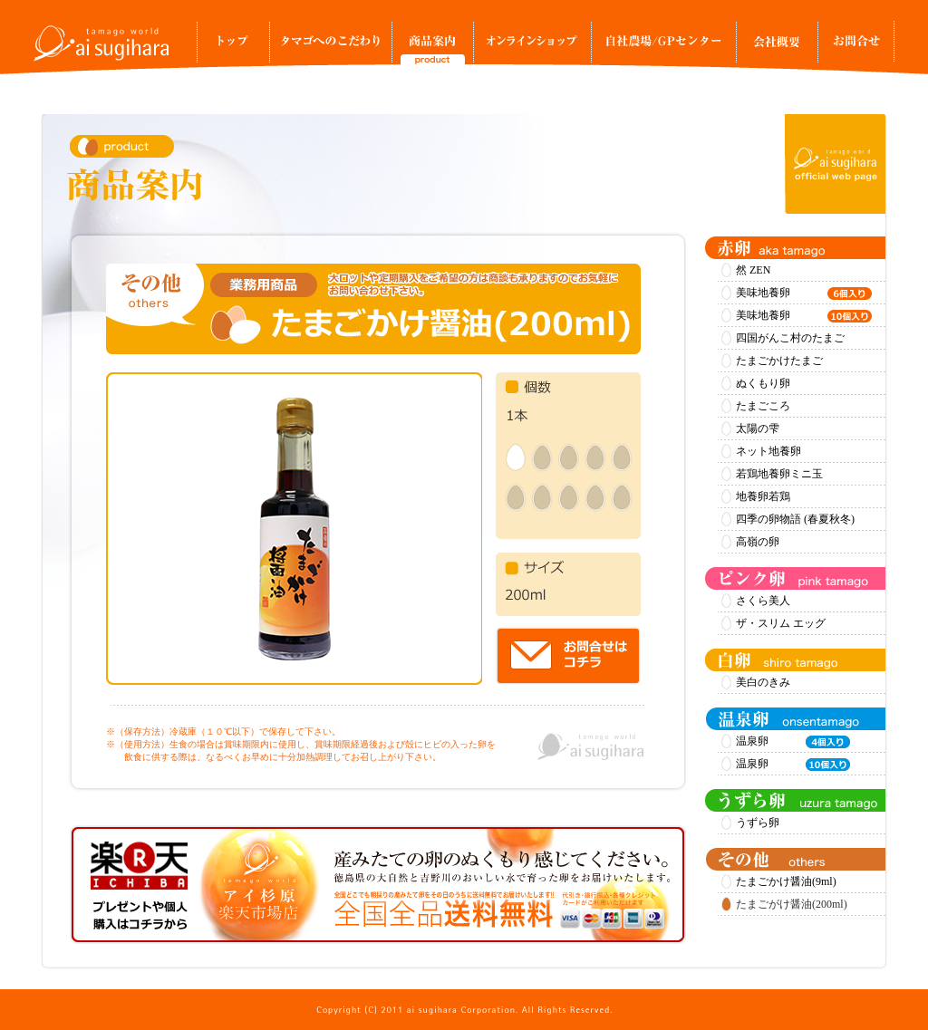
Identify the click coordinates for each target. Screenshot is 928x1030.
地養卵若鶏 (763, 496)
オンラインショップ (532, 47)
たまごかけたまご (779, 360)
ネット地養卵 (768, 451)
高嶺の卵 (757, 541)
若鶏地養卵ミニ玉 (779, 473)
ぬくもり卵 (763, 383)
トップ (233, 47)
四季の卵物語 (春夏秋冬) (795, 519)
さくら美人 (763, 600)
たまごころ (763, 405)
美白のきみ (763, 682)
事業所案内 (776, 47)
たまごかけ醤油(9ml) (786, 881)
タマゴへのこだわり (330, 47)
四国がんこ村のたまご (790, 338)
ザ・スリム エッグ (781, 623)
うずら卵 (757, 822)
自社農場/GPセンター (663, 47)
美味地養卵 (804, 293)
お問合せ (855, 47)
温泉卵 (793, 742)
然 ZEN (753, 270)
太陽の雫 (757, 428)
